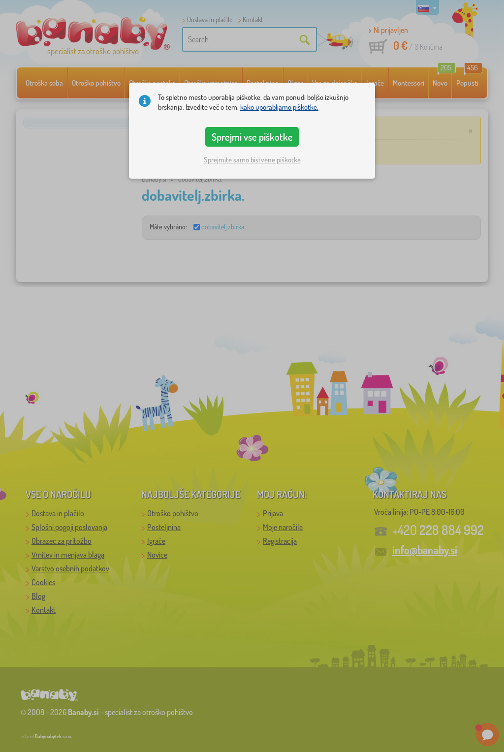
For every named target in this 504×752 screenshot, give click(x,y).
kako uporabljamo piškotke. (279, 107)
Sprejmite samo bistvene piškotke (252, 159)
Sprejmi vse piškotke (252, 136)
